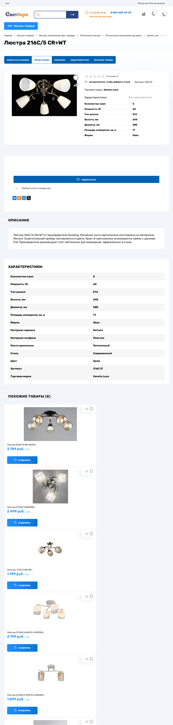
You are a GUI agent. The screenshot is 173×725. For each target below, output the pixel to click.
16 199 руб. (139, 510)
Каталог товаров (20, 25)
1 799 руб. (139, 448)
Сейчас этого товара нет (36, 189)
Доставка (52, 3)
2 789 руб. (31, 448)
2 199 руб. (85, 573)
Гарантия (43, 695)
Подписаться (87, 179)
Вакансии (64, 699)
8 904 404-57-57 (121, 12)
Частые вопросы (46, 706)
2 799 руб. (31, 510)
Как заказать (45, 700)
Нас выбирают (45, 690)
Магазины (10, 3)
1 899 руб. (85, 510)
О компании (31, 3)
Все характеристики (140, 97)
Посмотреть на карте (135, 680)
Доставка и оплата (69, 688)
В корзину (22, 457)
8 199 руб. (31, 573)
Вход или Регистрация (151, 3)
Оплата (70, 3)
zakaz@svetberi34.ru (135, 699)
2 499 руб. (85, 448)
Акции (87, 3)
